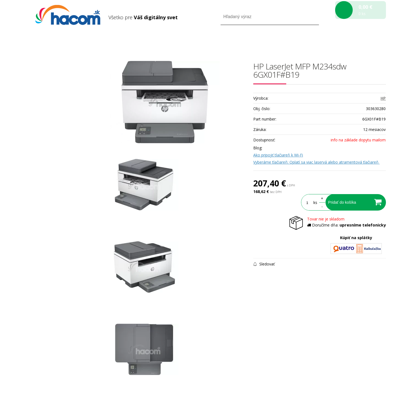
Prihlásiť (340, 40)
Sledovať (264, 264)
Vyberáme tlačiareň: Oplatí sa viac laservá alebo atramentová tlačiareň (316, 162)
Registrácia (362, 40)
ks (315, 202)
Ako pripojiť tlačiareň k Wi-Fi (278, 155)
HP (383, 98)
